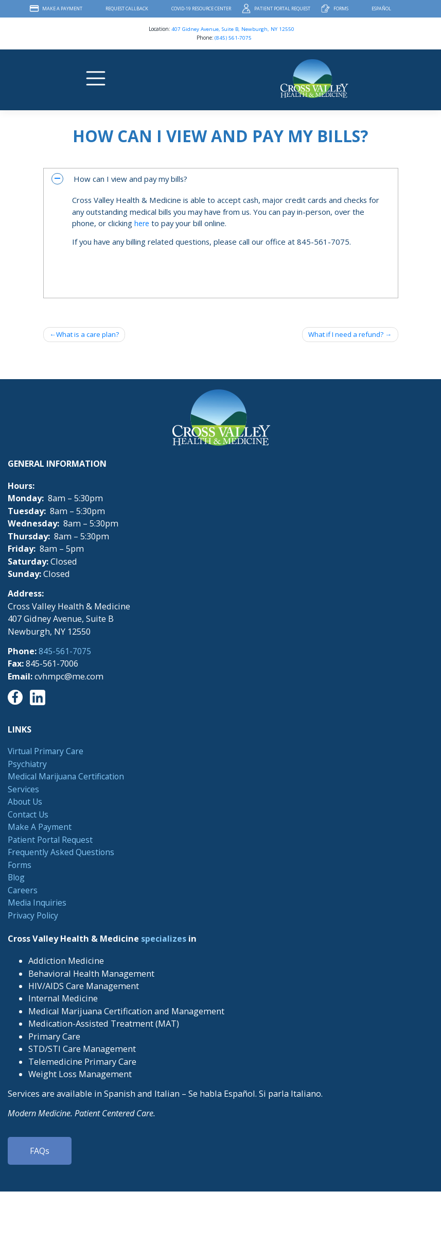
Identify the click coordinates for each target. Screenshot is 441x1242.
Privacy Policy (34, 916)
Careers (23, 890)
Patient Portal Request (282, 8)
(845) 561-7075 (233, 37)
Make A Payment (62, 8)
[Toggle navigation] (97, 78)
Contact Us (29, 815)
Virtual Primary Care (48, 752)
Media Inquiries (39, 903)
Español (381, 8)
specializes (164, 939)
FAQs (39, 1152)
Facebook (409, 9)
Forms (340, 8)
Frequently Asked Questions (63, 852)
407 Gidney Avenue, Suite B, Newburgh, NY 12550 (233, 28)
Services (24, 789)
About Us (26, 802)
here (142, 223)
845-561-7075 (65, 651)
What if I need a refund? (343, 334)
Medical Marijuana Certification (70, 777)
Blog (17, 877)
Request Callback (126, 8)
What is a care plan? (89, 334)
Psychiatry (28, 764)
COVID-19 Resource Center (201, 8)
